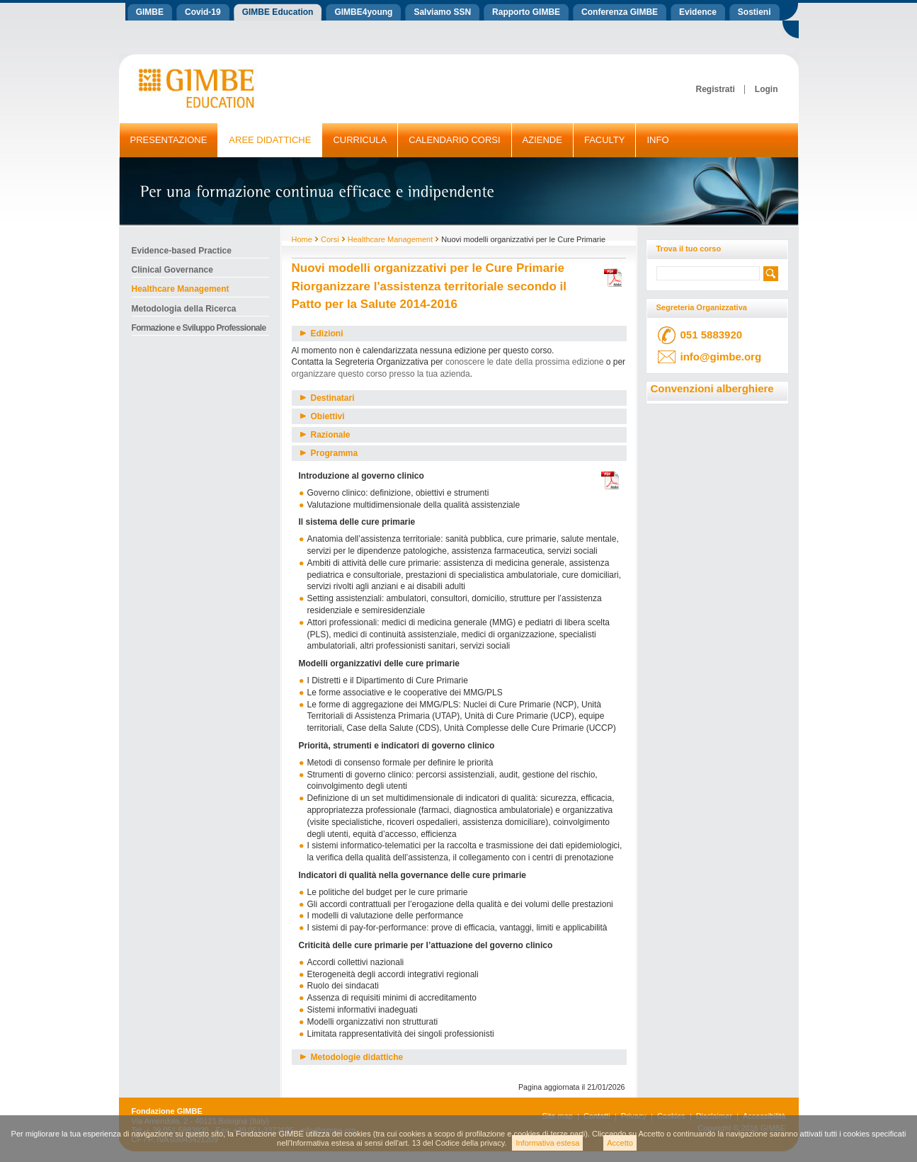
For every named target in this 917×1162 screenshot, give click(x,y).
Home (302, 239)
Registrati (714, 89)
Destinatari (327, 398)
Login (766, 89)
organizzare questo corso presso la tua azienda (381, 374)
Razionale (325, 435)
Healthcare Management (390, 239)
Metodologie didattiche (352, 1057)
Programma (329, 453)
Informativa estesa (547, 1143)
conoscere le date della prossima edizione (524, 362)
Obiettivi (322, 416)
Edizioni (321, 333)
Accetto (620, 1143)
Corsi (330, 239)
